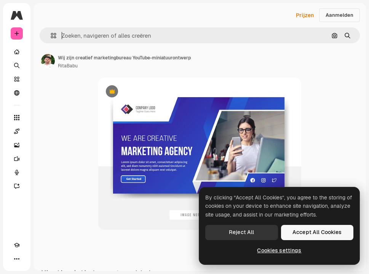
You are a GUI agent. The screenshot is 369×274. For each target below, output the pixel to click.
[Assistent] (17, 186)
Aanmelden (339, 15)
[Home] (17, 52)
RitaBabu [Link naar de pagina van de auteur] (68, 66)
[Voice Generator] (17, 172)
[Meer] (17, 259)
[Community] (17, 93)
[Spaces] (17, 131)
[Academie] (17, 245)
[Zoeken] (17, 65)
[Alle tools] (17, 118)
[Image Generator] (17, 145)
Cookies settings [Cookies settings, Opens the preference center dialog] (279, 250)
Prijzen (305, 15)
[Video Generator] (17, 159)
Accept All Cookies (317, 232)
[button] (50, 35)
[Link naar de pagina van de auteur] (48, 61)
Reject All (241, 232)
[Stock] (17, 79)
